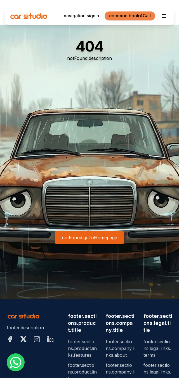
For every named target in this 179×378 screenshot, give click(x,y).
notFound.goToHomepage (89, 237)
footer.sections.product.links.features (82, 348)
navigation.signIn (81, 15)
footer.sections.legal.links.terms (157, 348)
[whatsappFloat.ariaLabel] (16, 362)
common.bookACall (130, 15)
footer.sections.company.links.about (120, 348)
